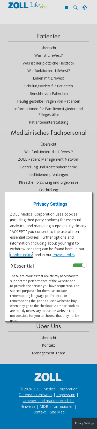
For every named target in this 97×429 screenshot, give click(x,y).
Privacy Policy (64, 254)
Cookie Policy (21, 254)
